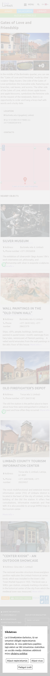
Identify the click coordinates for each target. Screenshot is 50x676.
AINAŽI (8, 11)
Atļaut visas (37, 660)
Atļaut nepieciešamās (17, 660)
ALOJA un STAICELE (25, 15)
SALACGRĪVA (25, 11)
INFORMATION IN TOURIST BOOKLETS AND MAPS (11, 622)
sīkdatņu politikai (19, 653)
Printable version (22, 598)
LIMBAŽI (41, 11)
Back (5, 598)
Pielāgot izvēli (25, 667)
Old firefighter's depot (24, 388)
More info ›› (8, 266)
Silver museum (16, 241)
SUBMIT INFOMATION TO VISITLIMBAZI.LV (10, 613)
